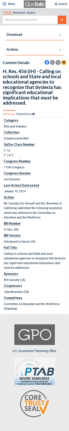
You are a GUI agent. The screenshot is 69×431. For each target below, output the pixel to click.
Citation (31, 12)
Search (61, 4)
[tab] (8, 12)
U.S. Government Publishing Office (34, 338)
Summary (9, 114)
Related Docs (26, 114)
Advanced (19, 12)
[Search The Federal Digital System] (62, 20)
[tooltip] (33, 114)
